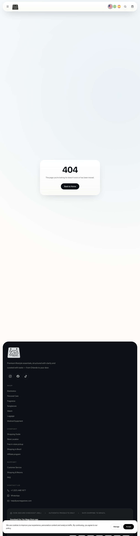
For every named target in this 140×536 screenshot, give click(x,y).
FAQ (9, 477)
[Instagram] (10, 376)
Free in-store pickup (15, 444)
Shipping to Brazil (14, 449)
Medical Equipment (15, 421)
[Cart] (132, 6)
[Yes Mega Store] (15, 6)
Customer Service (14, 467)
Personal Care (12, 396)
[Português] (115, 6)
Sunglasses (12, 406)
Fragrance (11, 401)
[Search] (125, 6)
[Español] (119, 6)
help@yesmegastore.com (19, 501)
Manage (116, 531)
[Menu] (8, 6)
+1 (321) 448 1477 (16, 490)
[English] (110, 6)
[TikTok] (26, 376)
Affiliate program (13, 454)
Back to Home (70, 186)
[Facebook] (18, 376)
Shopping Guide (13, 434)
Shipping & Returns (15, 472)
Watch (9, 411)
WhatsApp (13, 495)
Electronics (11, 391)
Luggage (10, 416)
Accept (128, 531)
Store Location (13, 439)
